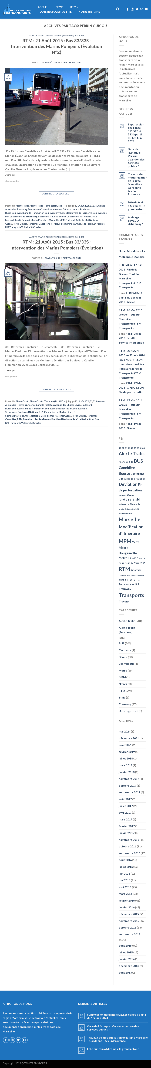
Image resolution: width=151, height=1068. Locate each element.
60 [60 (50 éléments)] (138, 448)
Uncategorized (128, 711)
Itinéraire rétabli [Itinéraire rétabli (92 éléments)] (129, 499)
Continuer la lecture (57, 193)
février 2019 (127, 751)
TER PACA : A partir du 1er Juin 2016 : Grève (130, 297)
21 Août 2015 (82, 205)
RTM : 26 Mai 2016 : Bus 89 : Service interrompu (131, 338)
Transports (15, 227)
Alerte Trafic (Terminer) (60, 35)
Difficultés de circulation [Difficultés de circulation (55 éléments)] (132, 479)
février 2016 (127, 900)
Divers (123, 657)
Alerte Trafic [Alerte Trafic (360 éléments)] (132, 453)
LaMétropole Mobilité (55, 11)
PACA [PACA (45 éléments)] (142, 563)
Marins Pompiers (39, 220)
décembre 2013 (129, 965)
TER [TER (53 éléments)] (138, 580)
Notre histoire (89, 11)
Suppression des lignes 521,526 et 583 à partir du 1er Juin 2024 (136, 133)
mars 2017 (125, 819)
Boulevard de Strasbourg (24, 216)
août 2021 (125, 745)
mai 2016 (124, 880)
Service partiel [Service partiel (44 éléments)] (137, 575)
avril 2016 (125, 887)
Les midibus (126, 663)
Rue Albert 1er (30, 419)
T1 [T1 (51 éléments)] (126, 580)
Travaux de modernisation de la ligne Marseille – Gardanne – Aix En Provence (137, 184)
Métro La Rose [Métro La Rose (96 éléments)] (128, 558)
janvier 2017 (127, 832)
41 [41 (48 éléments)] (129, 448)
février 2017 (127, 826)
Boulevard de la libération (58, 408)
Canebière (49, 412)
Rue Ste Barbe (80, 419)
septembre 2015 (129, 934)
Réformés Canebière (39, 223)
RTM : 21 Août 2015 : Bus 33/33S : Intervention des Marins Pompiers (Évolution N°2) (56, 46)
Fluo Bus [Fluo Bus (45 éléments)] (123, 495)
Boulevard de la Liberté (79, 212)
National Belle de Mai (77, 220)
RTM (74, 7)
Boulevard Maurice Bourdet (53, 216)
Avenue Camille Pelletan (41, 404)
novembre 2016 (129, 839)
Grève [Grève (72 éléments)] (130, 495)
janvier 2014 (127, 959)
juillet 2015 (126, 952)
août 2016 (125, 859)
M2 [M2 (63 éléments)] (137, 508)
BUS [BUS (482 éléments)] (138, 461)
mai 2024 (124, 731)
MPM (62, 220)
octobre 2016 (127, 846)
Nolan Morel (127, 251)
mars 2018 (125, 765)
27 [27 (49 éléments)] (123, 448)
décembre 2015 (129, 914)
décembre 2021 (129, 738)
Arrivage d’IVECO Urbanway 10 (136, 220)
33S (95, 205)
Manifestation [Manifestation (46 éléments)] (125, 513)
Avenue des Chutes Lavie (41, 209)
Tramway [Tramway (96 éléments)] (125, 589)
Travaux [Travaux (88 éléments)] (124, 601)
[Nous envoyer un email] (141, 9)
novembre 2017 (129, 778)
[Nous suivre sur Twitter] (137, 9)
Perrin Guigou (20, 223)
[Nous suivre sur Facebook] (127, 9)
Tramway (125, 704)
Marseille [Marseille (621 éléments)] (129, 519)
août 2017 (125, 799)
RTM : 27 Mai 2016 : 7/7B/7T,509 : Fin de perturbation (131, 387)
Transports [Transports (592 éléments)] (131, 595)
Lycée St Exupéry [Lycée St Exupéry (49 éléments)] (127, 509)
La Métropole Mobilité (132, 253)
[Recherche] (117, 9)
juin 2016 (124, 873)
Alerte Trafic (37, 35)
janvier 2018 (127, 772)
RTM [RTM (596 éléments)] (124, 569)
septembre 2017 (129, 792)
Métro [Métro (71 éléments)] (135, 541)
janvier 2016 (127, 907)
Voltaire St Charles (31, 227)
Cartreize (125, 650)
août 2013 (125, 972)
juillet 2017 (126, 805)
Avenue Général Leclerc (67, 209)
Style (122, 697)
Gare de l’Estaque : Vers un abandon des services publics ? (136, 158)
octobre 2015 (127, 927)
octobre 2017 (127, 785)
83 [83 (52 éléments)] (143, 448)
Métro (123, 670)
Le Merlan (61, 412)
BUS (77, 35)
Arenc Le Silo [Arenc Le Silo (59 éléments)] (126, 461)
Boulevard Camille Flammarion (28, 212)
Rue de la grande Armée (68, 223)
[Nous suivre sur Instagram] (132, 9)
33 (91, 205)
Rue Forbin (87, 223)
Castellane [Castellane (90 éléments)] (137, 473)
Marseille (54, 220)
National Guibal (63, 415)
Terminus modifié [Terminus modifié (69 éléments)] (129, 584)
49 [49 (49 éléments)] (132, 448)
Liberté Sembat (21, 220)
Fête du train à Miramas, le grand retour (136, 206)
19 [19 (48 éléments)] (120, 448)
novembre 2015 (129, 920)
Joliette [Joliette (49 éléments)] (122, 504)
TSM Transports (72, 62)
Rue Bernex (45, 419)
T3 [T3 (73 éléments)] (133, 579)
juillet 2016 (126, 866)
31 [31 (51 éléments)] (126, 448)
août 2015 (125, 945)
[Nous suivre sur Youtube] (146, 9)
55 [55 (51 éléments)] (135, 448)
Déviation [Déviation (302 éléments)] (128, 484)
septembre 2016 (129, 853)
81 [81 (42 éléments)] (141, 448)
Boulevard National (78, 216)
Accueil (43, 7)
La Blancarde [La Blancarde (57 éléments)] (133, 504)
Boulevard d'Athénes (56, 212)
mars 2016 (125, 893)
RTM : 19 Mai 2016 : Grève (130, 426)
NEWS (59, 7)
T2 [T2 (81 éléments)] (130, 579)
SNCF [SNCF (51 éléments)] (121, 580)
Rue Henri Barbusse (61, 419)
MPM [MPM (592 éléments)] (125, 541)
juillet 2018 (126, 758)
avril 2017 (125, 812)
